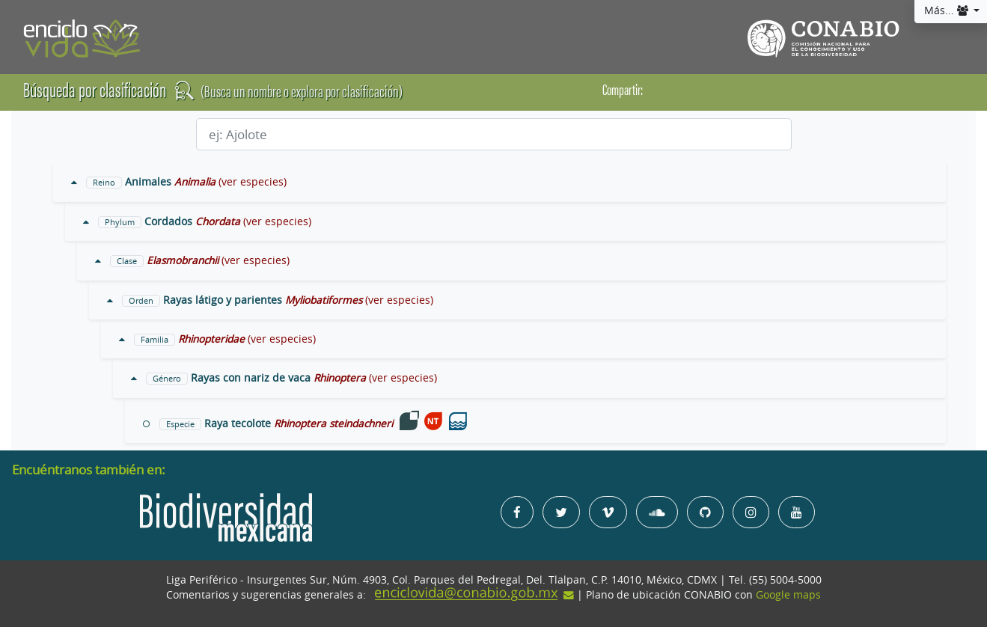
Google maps (788, 595)
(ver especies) (253, 182)
